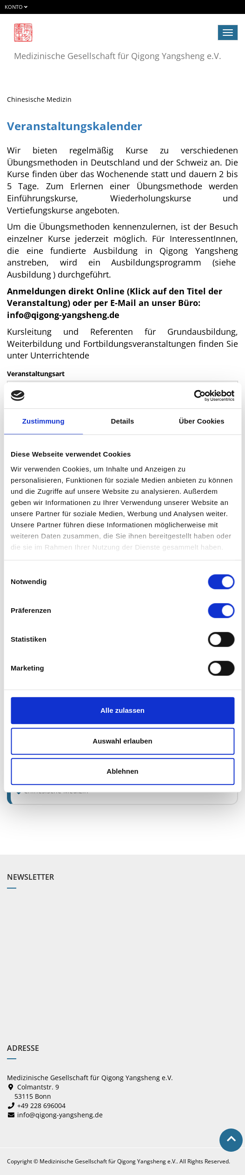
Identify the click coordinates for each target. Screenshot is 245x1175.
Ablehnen (122, 771)
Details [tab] (122, 421)
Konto (16, 6)
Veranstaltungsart (36, 373)
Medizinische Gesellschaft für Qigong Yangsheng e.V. (117, 55)
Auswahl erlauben (122, 741)
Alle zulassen (122, 710)
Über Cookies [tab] (202, 421)
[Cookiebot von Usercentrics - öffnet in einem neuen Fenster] (193, 396)
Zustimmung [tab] (43, 421)
